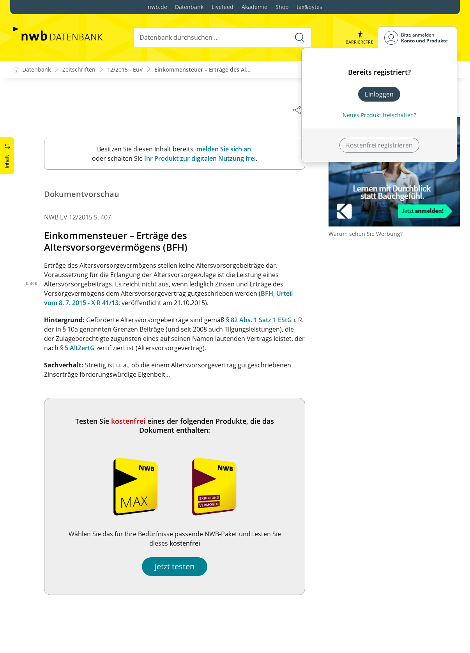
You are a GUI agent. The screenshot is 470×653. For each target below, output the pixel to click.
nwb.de (157, 7)
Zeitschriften (78, 69)
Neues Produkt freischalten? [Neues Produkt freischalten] (379, 115)
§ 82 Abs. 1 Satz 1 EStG (259, 320)
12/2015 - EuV (125, 69)
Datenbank (189, 7)
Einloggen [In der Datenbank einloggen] (379, 94)
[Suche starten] (299, 37)
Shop (282, 7)
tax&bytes (309, 7)
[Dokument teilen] (297, 110)
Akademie (254, 7)
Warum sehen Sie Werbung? (366, 233)
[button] (360, 37)
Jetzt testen (174, 566)
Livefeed (222, 7)
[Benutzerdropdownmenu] (417, 37)
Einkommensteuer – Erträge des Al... (202, 69)
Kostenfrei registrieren (379, 145)
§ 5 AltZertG (77, 348)
